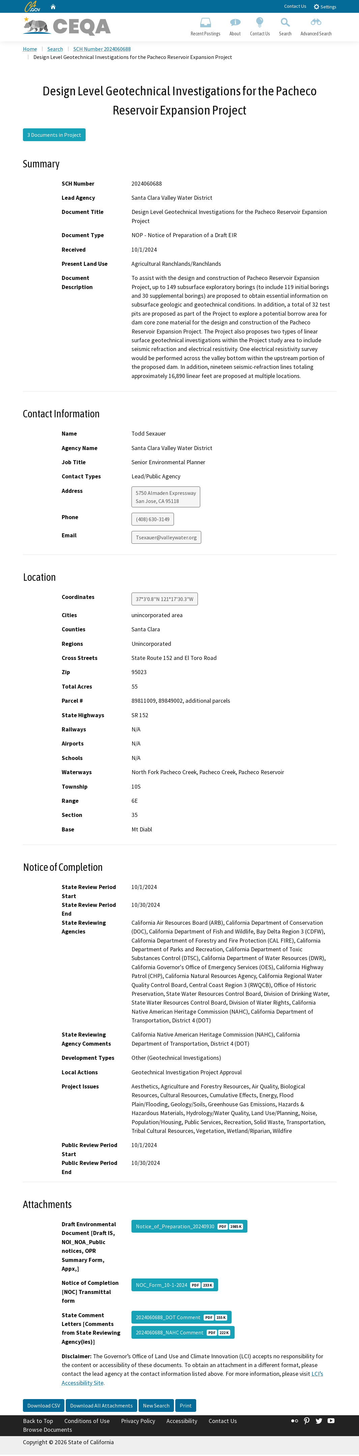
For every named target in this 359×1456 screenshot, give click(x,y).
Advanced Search (316, 25)
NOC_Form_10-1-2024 (175, 1286)
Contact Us (295, 6)
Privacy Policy (138, 1422)
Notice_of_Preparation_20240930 (189, 1227)
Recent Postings (205, 25)
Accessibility (182, 1422)
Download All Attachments (101, 1406)
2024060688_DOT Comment (181, 1318)
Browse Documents (47, 1431)
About (235, 25)
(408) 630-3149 (153, 520)
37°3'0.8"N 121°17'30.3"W (164, 600)
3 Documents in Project (54, 136)
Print (186, 1406)
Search (285, 25)
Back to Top (38, 1422)
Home (30, 50)
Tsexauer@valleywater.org (166, 538)
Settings (324, 6)
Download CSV (43, 1406)
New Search (156, 1406)
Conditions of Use (87, 1422)
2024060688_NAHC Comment (183, 1333)
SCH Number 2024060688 (102, 50)
